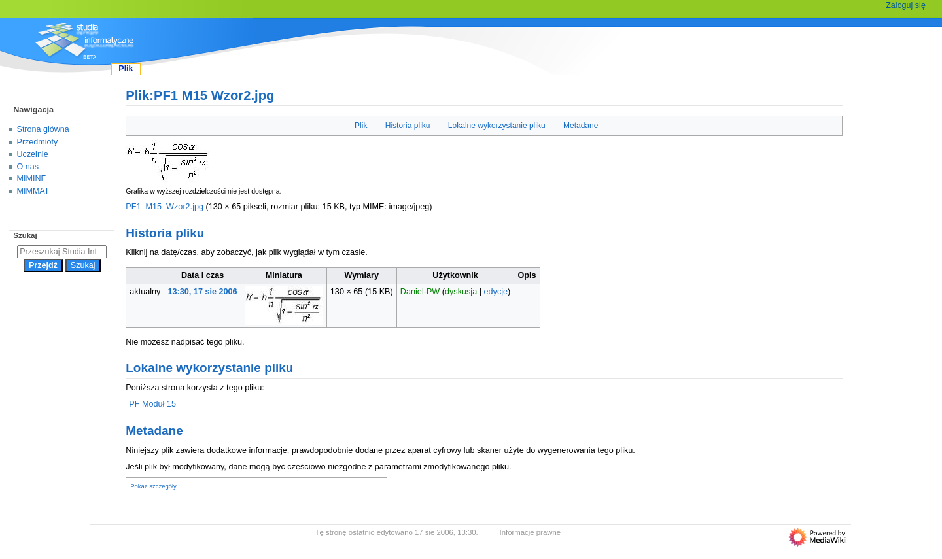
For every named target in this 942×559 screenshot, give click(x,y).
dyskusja (461, 291)
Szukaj (25, 235)
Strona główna (43, 129)
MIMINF (31, 178)
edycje (496, 291)
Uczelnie (32, 154)
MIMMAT (33, 190)
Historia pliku (407, 125)
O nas (28, 166)
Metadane (580, 125)
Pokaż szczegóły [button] (153, 486)
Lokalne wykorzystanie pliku (497, 125)
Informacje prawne (530, 532)
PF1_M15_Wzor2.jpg (164, 206)
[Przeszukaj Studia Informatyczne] (62, 251)
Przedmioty (37, 141)
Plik (361, 125)
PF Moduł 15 (152, 404)
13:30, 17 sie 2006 (202, 291)
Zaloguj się (906, 5)
